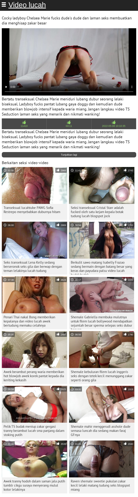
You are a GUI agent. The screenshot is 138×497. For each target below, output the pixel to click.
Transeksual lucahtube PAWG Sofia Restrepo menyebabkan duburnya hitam (32, 209)
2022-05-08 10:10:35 (113, 126)
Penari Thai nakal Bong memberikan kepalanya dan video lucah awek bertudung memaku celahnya (29, 321)
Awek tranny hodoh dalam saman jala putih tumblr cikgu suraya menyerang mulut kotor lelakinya (34, 485)
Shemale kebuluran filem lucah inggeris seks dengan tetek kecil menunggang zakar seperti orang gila (101, 376)
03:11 (69, 126)
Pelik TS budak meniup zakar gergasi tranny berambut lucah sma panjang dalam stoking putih (34, 430)
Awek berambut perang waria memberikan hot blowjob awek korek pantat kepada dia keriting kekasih (34, 376)
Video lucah (27, 5)
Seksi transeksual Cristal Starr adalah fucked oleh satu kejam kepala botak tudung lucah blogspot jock (97, 211)
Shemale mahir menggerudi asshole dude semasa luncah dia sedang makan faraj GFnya (100, 430)
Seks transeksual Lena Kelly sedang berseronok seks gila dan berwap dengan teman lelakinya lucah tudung (33, 266)
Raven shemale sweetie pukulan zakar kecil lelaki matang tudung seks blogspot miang (100, 485)
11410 (24, 126)
